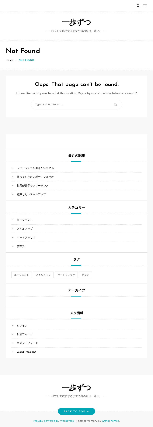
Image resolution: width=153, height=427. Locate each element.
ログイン (22, 325)
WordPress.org (26, 351)
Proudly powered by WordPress (54, 420)
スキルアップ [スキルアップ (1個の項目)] (43, 274)
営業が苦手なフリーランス (33, 185)
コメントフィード (27, 342)
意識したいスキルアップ (31, 194)
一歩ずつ (76, 23)
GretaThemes (110, 420)
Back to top (76, 411)
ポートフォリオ (26, 237)
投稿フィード (25, 334)
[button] (138, 6)
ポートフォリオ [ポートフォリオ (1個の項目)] (66, 274)
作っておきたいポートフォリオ (35, 176)
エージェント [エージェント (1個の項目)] (21, 274)
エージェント (25, 219)
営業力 (21, 246)
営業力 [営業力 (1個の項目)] (85, 274)
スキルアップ (25, 228)
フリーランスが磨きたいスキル (35, 167)
